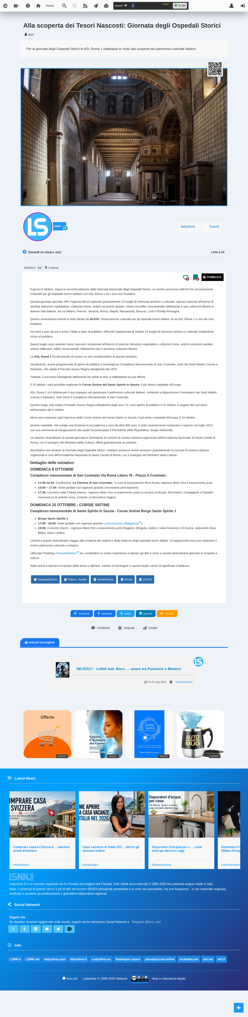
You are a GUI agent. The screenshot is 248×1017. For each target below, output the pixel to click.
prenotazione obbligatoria (126, 543)
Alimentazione (162, 889)
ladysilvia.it (78, 985)
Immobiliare (21, 889)
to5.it (221, 985)
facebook (104, 636)
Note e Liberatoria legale (169, 1005)
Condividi (81, 636)
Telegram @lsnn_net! (146, 947)
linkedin (145, 636)
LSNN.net (33, 985)
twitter (125, 636)
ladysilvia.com (54, 985)
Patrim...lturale (75, 602)
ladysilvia (188, 228)
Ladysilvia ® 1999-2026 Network (105, 1005)
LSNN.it (15, 985)
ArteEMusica (103, 602)
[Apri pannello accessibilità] (28, 6)
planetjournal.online (160, 985)
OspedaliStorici (45, 602)
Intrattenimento (184, 705)
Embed (167, 636)
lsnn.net (69, 1005)
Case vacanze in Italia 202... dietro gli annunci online (111, 873)
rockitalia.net (189, 985)
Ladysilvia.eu (101, 985)
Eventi (214, 228)
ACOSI (145, 602)
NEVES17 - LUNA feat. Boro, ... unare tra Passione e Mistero (129, 692)
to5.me (208, 985)
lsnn (59, 228)
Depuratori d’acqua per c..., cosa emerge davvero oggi (177, 873)
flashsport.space (128, 985)
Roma (126, 602)
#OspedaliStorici (68, 575)
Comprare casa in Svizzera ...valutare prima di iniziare (41, 873)
